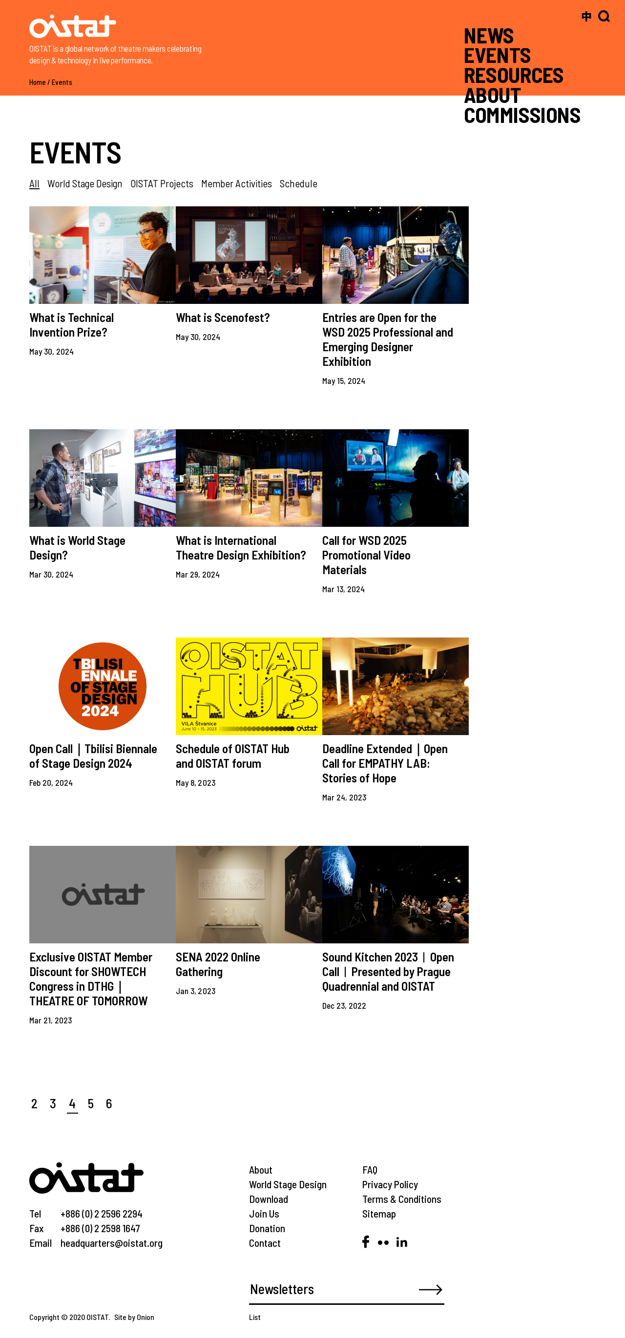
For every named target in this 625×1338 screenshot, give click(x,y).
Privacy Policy (390, 1184)
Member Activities (236, 183)
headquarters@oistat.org (112, 1243)
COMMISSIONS (522, 114)
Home (37, 82)
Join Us (264, 1213)
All (34, 183)
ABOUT (492, 94)
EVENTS (497, 54)
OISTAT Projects (161, 183)
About (260, 1169)
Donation (267, 1228)
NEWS (489, 34)
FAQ (369, 1169)
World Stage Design (85, 183)
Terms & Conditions (401, 1199)
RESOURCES (514, 74)
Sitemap (379, 1213)
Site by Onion (134, 1316)
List (255, 1316)
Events (62, 82)
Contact (265, 1243)
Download (268, 1199)
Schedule (298, 183)
